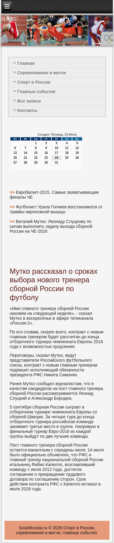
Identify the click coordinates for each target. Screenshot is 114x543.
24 (56, 157)
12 (77, 148)
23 (46, 157)
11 (66, 148)
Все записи (29, 101)
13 (15, 153)
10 (56, 148)
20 (15, 157)
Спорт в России (33, 82)
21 (25, 157)
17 (56, 153)
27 (15, 162)
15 (35, 153)
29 (35, 162)
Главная (26, 63)
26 (77, 157)
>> (13, 192)
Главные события (36, 91)
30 (46, 162)
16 (46, 153)
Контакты (27, 110)
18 (66, 153)
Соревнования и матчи (41, 72)
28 (25, 162)
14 (25, 153)
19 (77, 153)
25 (66, 157)
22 (35, 157)
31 (56, 162)
